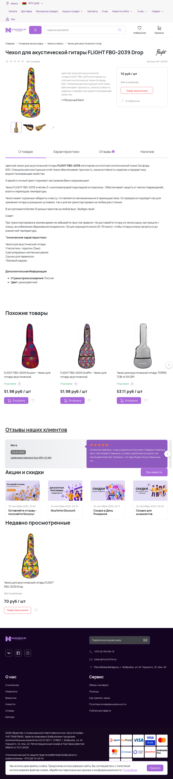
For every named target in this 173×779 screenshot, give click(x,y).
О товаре (25, 151)
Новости (10, 704)
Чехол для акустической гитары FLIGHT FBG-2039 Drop (29, 584)
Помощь (94, 691)
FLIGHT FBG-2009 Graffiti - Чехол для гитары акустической (83, 375)
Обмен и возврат (99, 685)
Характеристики (66, 151)
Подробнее (130, 770)
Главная (10, 43)
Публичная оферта (100, 710)
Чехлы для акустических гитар (84, 43)
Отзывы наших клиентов (36, 429)
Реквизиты (11, 691)
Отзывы (107, 151)
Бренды (10, 716)
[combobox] (85, 30)
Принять (155, 768)
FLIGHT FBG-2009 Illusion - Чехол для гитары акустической (27, 375)
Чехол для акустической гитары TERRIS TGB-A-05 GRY (142, 375)
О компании (12, 685)
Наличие (147, 151)
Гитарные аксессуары (31, 43)
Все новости (154, 472)
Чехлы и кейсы (55, 43)
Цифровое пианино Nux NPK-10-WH (31, 457)
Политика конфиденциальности (107, 704)
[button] (53, 127)
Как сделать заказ (99, 698)
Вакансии (10, 698)
